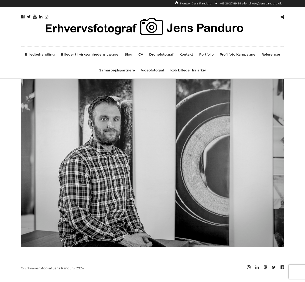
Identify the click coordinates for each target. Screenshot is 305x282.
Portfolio (206, 54)
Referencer (270, 54)
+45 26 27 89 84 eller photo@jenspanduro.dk (248, 3)
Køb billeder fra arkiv (188, 70)
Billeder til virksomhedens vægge (89, 54)
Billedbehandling (40, 54)
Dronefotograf (161, 54)
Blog (128, 54)
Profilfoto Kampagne (237, 54)
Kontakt (186, 54)
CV (140, 54)
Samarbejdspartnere (117, 70)
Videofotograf (152, 70)
